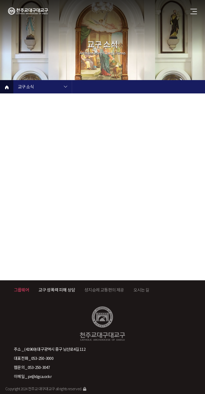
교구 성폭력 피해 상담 (56, 289)
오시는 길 (141, 289)
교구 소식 (26, 87)
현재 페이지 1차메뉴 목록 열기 (65, 87)
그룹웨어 (21, 289)
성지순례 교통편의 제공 (104, 289)
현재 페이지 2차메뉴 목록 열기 (124, 87)
